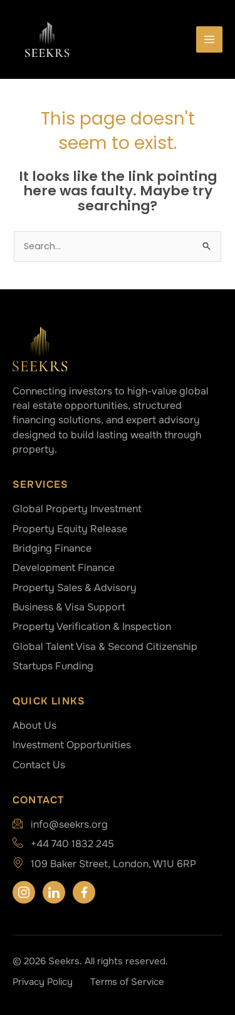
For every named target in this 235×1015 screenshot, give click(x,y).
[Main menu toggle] (209, 39)
